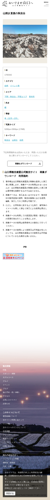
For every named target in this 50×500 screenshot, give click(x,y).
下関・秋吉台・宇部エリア (15, 97)
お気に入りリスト (10, 400)
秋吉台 (7, 140)
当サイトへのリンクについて (14, 427)
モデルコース (8, 377)
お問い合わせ (8, 446)
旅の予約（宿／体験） (11, 392)
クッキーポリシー (17, 488)
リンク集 (6, 424)
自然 (6, 86)
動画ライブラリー (10, 439)
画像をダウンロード (23, 163)
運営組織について (10, 416)
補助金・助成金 (9, 463)
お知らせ (6, 403)
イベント (6, 385)
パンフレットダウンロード (13, 442)
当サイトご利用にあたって (13, 420)
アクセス (6, 396)
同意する (10, 493)
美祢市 (32, 97)
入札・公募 (7, 466)
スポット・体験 (9, 374)
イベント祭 (15, 86)
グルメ (5, 381)
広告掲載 (6, 431)
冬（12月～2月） (11, 118)
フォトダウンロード (11, 435)
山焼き (15, 140)
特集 (4, 370)
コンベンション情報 (11, 459)
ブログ (5, 389)
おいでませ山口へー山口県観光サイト (17, 4)
